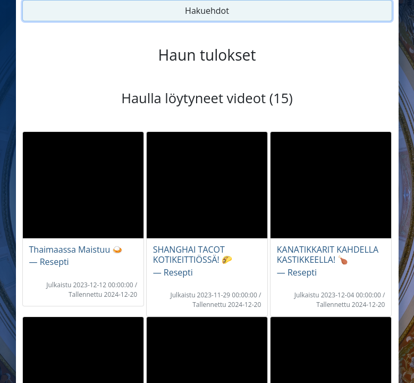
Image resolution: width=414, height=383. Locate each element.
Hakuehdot (207, 10)
